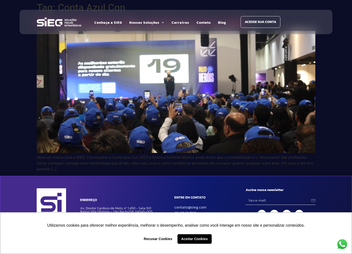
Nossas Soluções (146, 22)
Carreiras (180, 22)
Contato (204, 22)
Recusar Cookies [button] (158, 239)
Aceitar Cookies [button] (194, 239)
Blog (222, 22)
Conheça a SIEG (108, 22)
